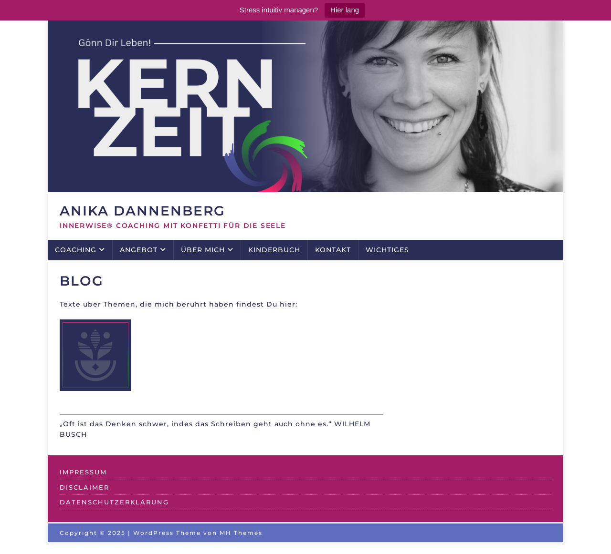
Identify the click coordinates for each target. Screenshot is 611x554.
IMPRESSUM (83, 472)
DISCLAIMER (84, 487)
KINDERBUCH (274, 250)
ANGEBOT (139, 250)
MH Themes (241, 532)
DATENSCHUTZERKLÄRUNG (114, 502)
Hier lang (344, 10)
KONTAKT (333, 250)
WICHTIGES (387, 250)
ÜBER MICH (203, 250)
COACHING (75, 250)
